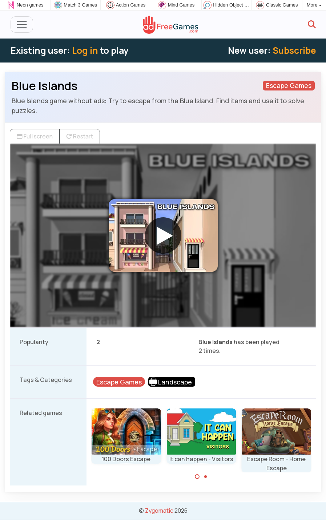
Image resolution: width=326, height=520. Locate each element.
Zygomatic (159, 511)
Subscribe (294, 50)
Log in (85, 50)
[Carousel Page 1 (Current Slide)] (197, 476)
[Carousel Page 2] (205, 476)
